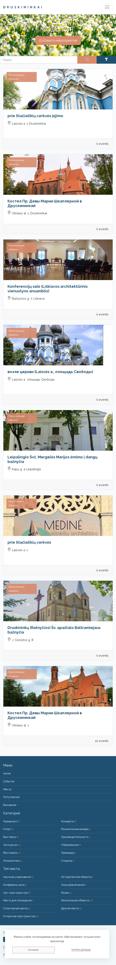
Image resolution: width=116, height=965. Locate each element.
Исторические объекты (77, 876)
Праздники (11, 821)
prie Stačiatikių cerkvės (29, 542)
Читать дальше (81, 950)
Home (7, 773)
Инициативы (12, 860)
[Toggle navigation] (107, 7)
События (8, 781)
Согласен (33, 950)
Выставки (11, 836)
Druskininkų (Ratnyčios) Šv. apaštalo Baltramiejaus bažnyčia (54, 629)
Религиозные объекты (77, 900)
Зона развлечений (74, 884)
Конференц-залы (15, 884)
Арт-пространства (16, 892)
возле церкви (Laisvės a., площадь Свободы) (50, 372)
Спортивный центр (16, 908)
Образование (71, 844)
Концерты (68, 821)
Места (7, 789)
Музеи (66, 892)
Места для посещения (18, 900)
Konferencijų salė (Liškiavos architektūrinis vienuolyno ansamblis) (48, 288)
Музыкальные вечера (76, 829)
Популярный (11, 797)
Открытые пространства (21, 916)
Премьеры (68, 852)
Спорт (8, 829)
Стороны (67, 860)
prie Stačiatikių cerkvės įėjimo (35, 116)
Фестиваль (11, 852)
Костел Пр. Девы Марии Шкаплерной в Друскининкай (45, 203)
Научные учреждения (18, 876)
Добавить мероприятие (58, 40)
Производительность (75, 836)
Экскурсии (12, 844)
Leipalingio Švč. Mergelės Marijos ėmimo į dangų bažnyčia (52, 459)
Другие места (71, 908)
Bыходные (9, 804)
